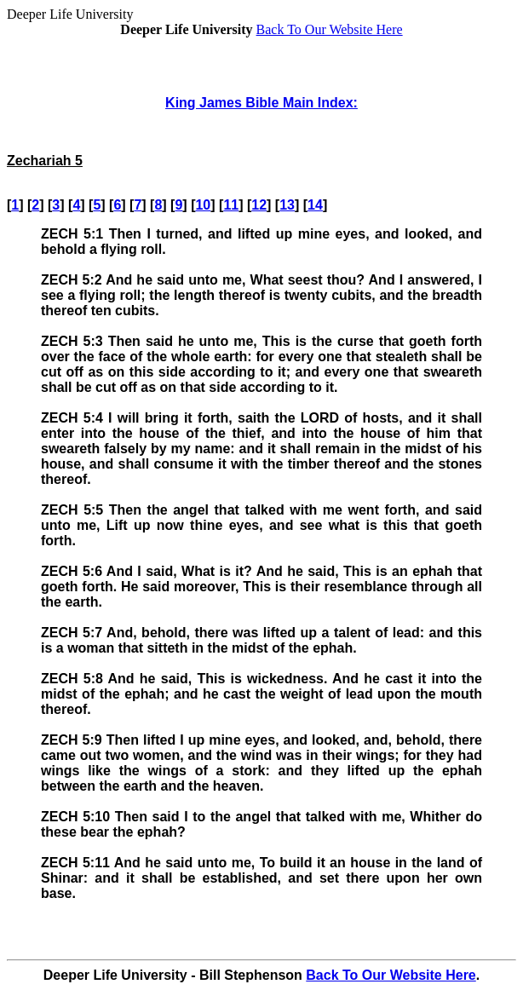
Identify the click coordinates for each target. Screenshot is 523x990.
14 (315, 205)
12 (259, 205)
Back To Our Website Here (329, 29)
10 (202, 205)
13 (287, 205)
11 (231, 205)
